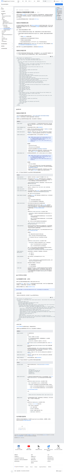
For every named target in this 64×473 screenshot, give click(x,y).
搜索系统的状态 (33, 459)
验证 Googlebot (35, 151)
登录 (62, 1)
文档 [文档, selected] (18, 1)
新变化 (30, 1)
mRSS (22, 283)
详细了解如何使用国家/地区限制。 (32, 389)
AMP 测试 (49, 461)
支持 (23, 1)
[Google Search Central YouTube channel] (28, 447)
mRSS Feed (36, 19)
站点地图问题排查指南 (27, 420)
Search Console (59, 4)
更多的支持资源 (16, 461)
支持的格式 (46, 134)
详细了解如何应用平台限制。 (33, 230)
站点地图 (23, 14)
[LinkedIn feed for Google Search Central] (18, 447)
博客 (26, 1)
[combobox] (47, 1)
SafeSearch (33, 195)
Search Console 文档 (34, 461)
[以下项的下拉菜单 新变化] (32, 1)
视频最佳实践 (40, 46)
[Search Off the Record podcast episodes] (48, 447)
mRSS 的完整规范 (19, 326)
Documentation (4, 4)
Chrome (31, 466)
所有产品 (49, 466)
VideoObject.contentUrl (42, 148)
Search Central (8, 1)
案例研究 (38, 1)
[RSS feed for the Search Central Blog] (38, 447)
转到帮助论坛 (16, 456)
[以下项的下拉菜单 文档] (20, 1)
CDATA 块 (30, 355)
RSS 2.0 (29, 283)
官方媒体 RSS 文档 (31, 286)
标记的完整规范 (44, 364)
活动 (34, 1)
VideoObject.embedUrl (33, 167)
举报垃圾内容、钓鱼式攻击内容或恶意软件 (21, 459)
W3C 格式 (36, 178)
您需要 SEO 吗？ (33, 456)
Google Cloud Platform (42, 466)
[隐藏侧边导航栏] (12, 471)
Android (27, 466)
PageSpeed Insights (50, 459)
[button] (6, 9)
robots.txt (24, 36)
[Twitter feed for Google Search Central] (58, 447)
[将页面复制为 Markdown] (38, 12)
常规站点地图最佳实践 (35, 25)
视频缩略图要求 (40, 127)
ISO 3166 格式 (53, 376)
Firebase (36, 466)
